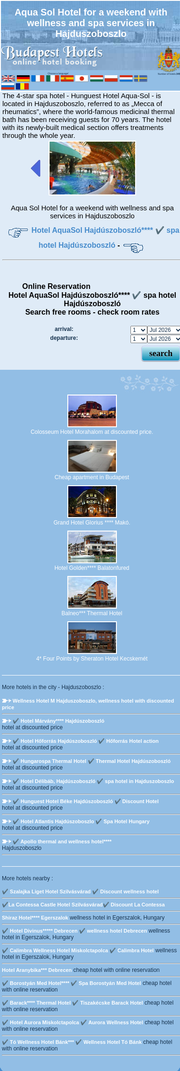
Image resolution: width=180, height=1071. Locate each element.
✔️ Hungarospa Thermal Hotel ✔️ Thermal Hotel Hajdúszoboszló (92, 761)
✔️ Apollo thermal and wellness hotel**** (62, 841)
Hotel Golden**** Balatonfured (91, 568)
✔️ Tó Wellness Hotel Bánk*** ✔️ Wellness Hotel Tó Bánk (72, 1042)
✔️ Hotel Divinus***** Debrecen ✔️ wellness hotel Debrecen (74, 931)
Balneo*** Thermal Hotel (92, 613)
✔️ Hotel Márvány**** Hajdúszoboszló (58, 721)
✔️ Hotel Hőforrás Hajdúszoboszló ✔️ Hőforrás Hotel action (85, 741)
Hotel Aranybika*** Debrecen (37, 970)
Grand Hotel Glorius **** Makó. (91, 522)
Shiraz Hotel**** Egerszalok (35, 917)
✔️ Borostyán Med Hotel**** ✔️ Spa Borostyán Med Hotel (71, 983)
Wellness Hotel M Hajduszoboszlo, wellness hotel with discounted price (88, 704)
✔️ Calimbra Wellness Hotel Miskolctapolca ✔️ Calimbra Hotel (78, 950)
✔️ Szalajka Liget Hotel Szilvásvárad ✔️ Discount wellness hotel (80, 891)
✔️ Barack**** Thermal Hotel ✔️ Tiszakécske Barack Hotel (72, 1003)
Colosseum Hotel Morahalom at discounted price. (91, 432)
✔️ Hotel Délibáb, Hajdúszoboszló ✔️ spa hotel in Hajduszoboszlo (93, 781)
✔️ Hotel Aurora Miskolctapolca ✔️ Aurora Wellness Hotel (72, 1022)
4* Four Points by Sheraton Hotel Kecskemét (91, 658)
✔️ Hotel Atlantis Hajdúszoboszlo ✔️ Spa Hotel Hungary (81, 821)
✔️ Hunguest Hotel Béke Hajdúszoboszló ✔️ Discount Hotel (85, 801)
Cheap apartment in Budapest (92, 477)
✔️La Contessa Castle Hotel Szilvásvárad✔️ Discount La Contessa (83, 904)
